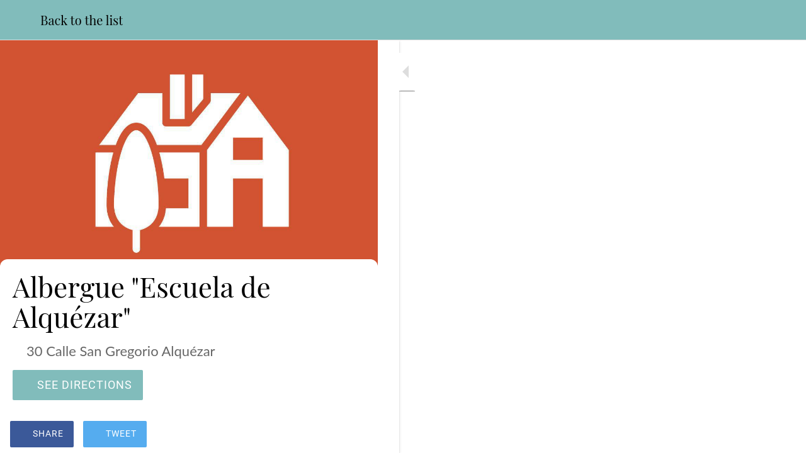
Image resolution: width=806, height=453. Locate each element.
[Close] (20, 20)
